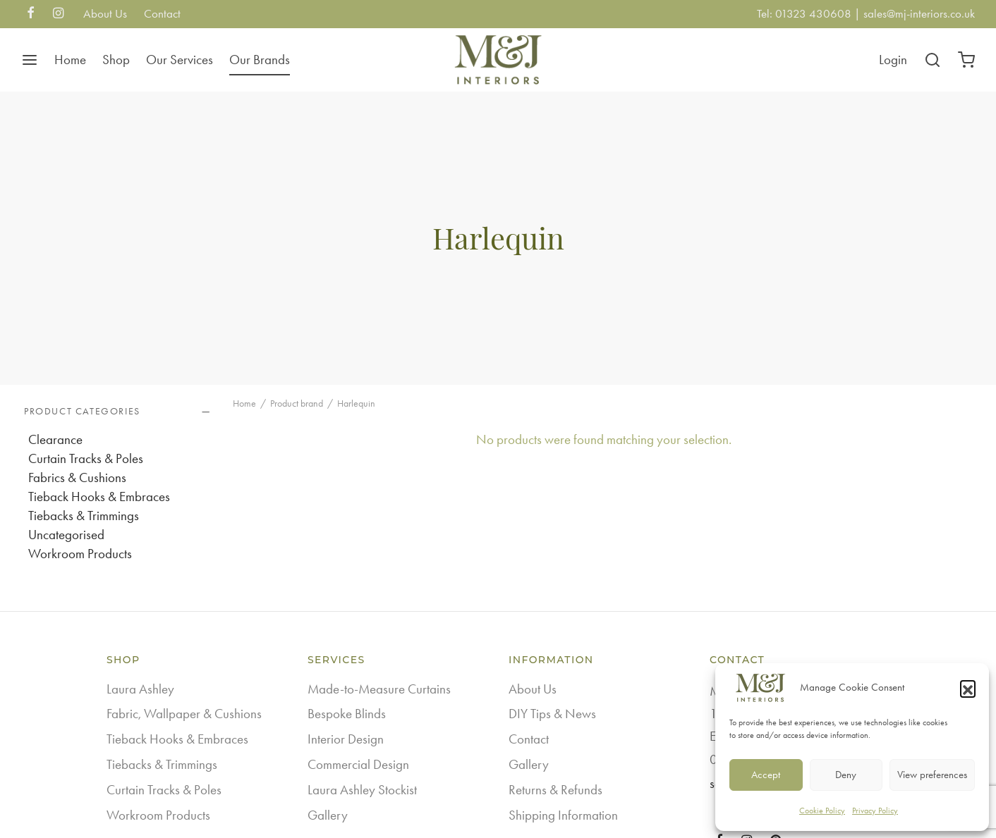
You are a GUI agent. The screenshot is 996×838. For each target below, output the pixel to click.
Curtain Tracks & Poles (85, 458)
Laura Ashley (140, 689)
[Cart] (966, 59)
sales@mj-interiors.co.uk (919, 13)
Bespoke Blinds (347, 713)
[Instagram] (58, 14)
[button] (968, 688)
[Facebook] (30, 14)
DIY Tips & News (552, 713)
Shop (116, 59)
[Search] (932, 59)
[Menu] (29, 60)
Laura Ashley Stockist (362, 790)
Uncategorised (66, 534)
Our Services (179, 59)
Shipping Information (563, 815)
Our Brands (259, 59)
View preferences (932, 774)
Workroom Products (80, 554)
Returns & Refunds (555, 790)
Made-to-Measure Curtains (379, 689)
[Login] (893, 60)
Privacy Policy (875, 810)
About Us (105, 13)
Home (70, 59)
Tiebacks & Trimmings (83, 515)
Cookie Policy (822, 810)
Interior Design (346, 739)
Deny (845, 774)
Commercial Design (358, 764)
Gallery (328, 815)
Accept (765, 774)
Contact (162, 13)
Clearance (55, 439)
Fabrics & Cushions (77, 477)
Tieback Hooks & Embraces (99, 496)
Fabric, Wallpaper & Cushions (184, 713)
